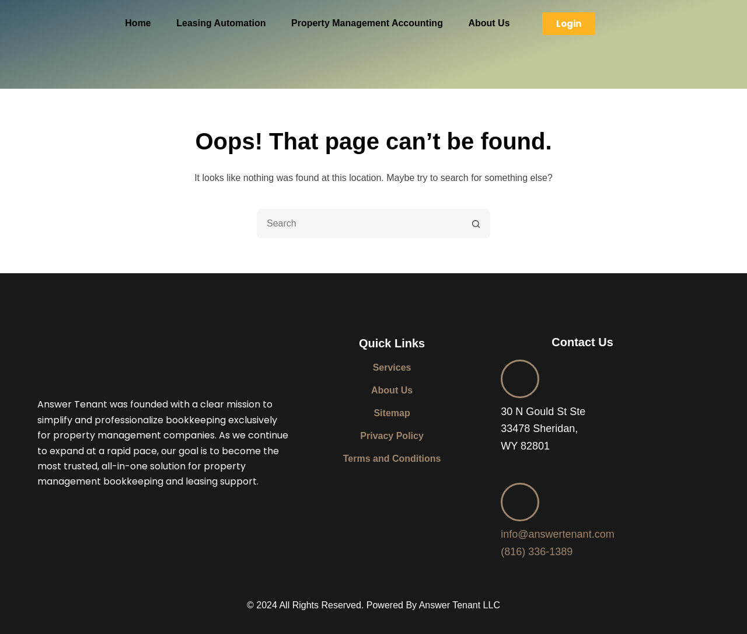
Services (392, 367)
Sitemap (392, 413)
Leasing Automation (221, 23)
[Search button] (475, 223)
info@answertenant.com (557, 534)
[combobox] (360, 223)
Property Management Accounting (367, 23)
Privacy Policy (392, 436)
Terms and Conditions (392, 459)
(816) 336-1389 (537, 552)
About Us (488, 23)
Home (138, 23)
